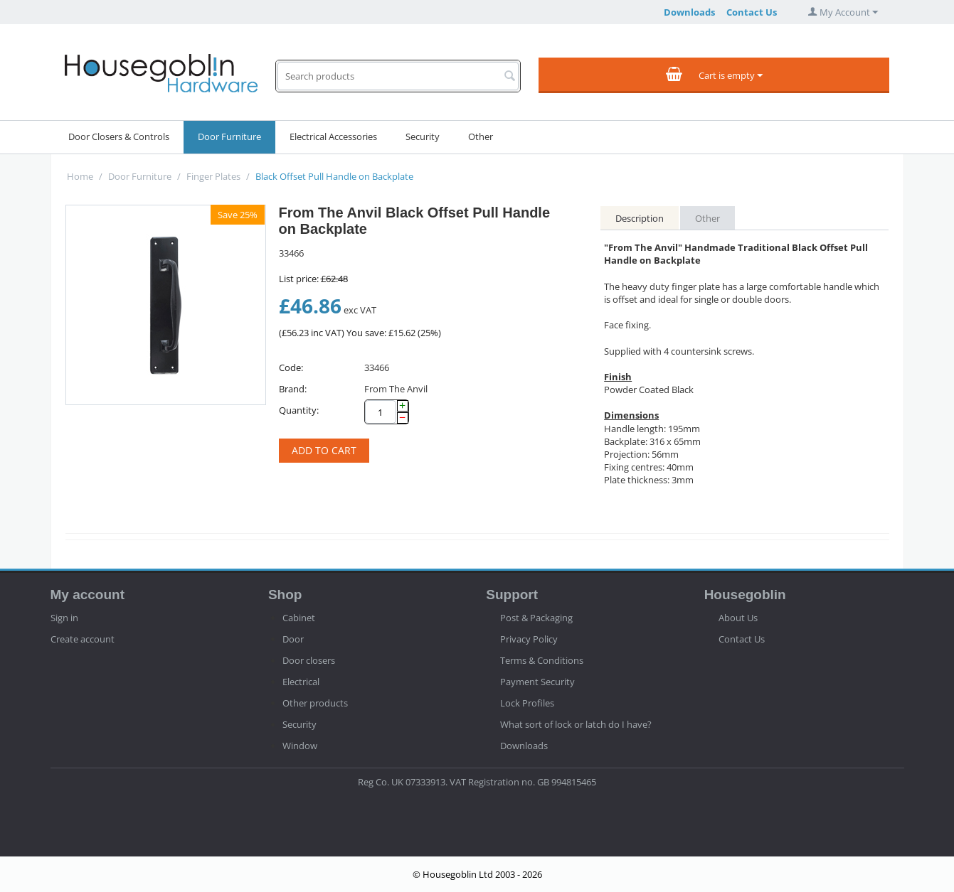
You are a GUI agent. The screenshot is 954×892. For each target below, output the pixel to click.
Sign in (64, 617)
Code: (291, 367)
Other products (315, 703)
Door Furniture (229, 136)
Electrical (300, 681)
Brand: (293, 388)
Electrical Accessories (333, 136)
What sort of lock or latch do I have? (576, 724)
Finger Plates (213, 176)
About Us (738, 617)
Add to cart (324, 450)
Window (299, 745)
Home (80, 176)
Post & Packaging (536, 617)
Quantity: (299, 410)
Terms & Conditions (541, 660)
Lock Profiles (527, 703)
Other (480, 136)
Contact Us (751, 12)
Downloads (689, 12)
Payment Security (537, 681)
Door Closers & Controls (118, 136)
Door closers (308, 660)
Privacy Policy (529, 639)
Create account (83, 639)
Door (293, 639)
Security (423, 136)
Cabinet (298, 617)
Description (639, 218)
